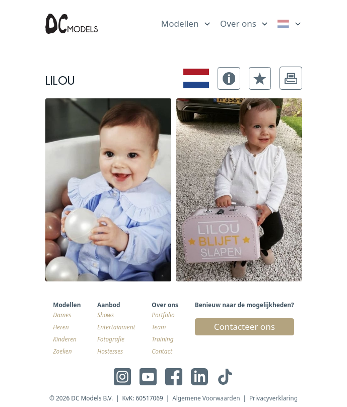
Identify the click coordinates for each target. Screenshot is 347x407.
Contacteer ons (244, 326)
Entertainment (116, 327)
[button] (229, 78)
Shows (105, 315)
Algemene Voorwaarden (206, 398)
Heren (60, 327)
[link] (289, 24)
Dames (62, 315)
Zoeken (62, 351)
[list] (186, 21)
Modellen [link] (180, 23)
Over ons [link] (238, 23)
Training (162, 339)
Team (159, 327)
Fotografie (110, 339)
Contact (162, 351)
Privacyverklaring (273, 398)
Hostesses (110, 351)
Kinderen (65, 339)
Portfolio (163, 315)
